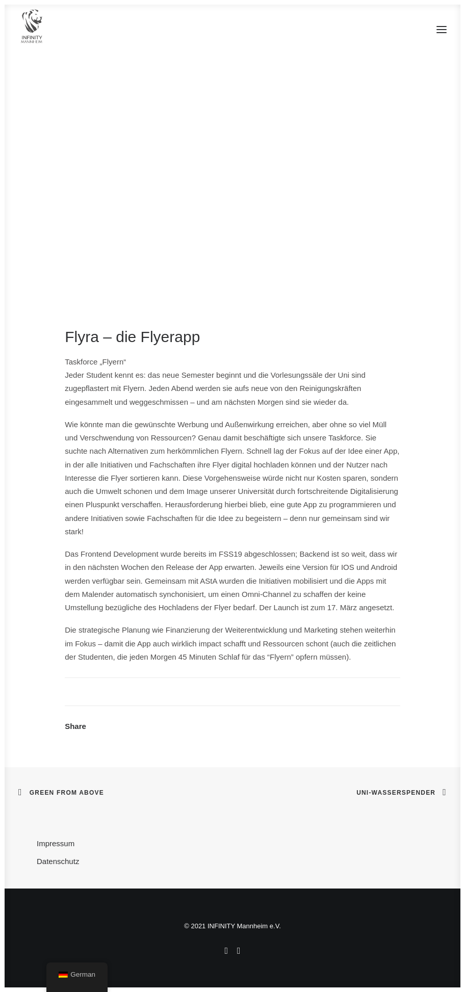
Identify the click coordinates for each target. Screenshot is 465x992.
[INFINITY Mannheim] (31, 29)
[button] (441, 30)
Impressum (55, 843)
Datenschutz (58, 861)
